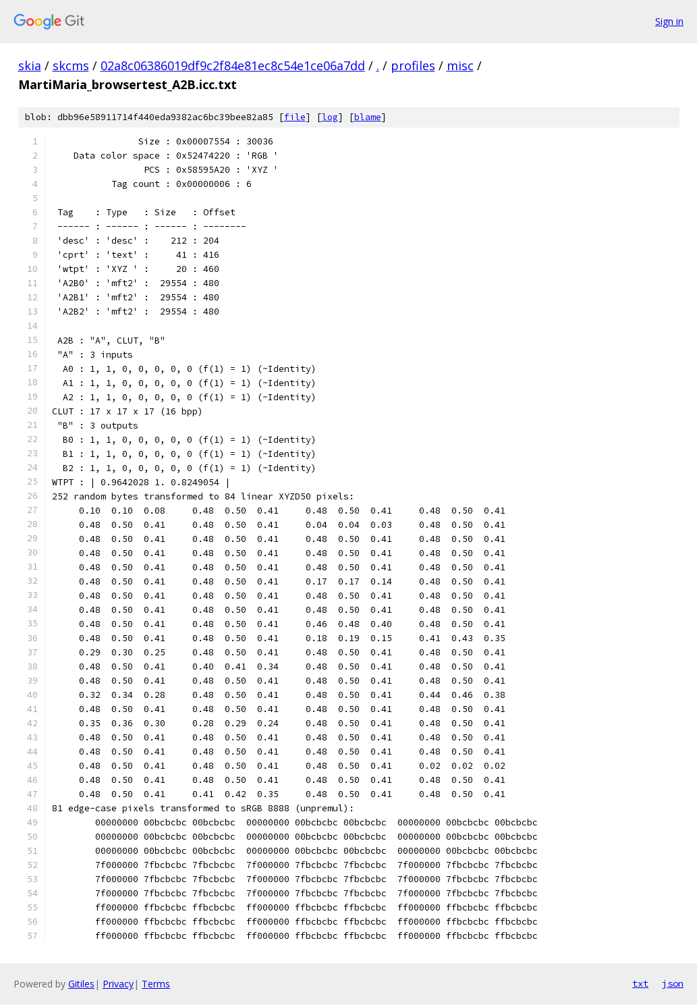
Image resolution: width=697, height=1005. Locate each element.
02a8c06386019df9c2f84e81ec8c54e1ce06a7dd (233, 65)
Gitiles (81, 983)
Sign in (669, 21)
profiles (413, 65)
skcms (71, 65)
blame (367, 117)
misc (460, 65)
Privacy (118, 983)
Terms (156, 983)
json (673, 983)
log (330, 117)
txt (640, 983)
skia (29, 65)
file (295, 117)
